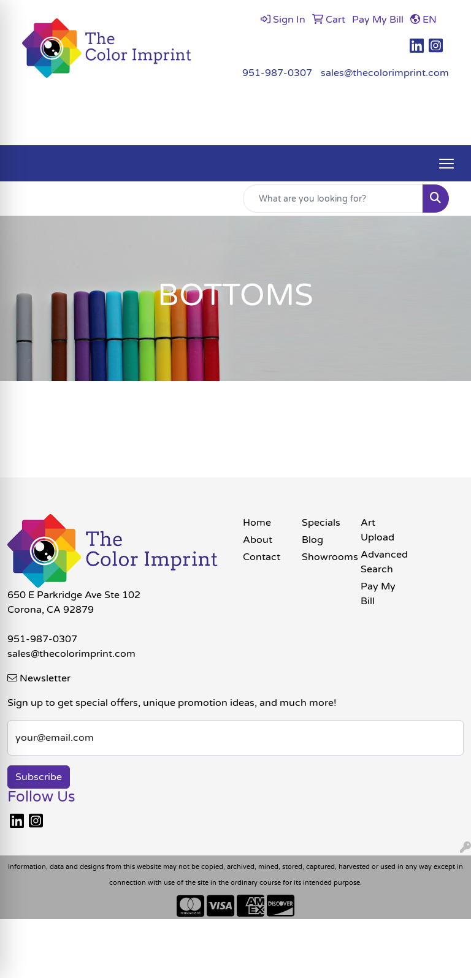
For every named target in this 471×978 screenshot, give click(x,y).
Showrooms (324, 557)
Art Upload (377, 530)
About (257, 540)
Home (257, 523)
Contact (261, 557)
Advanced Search (383, 561)
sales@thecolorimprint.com (385, 73)
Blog (312, 540)
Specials (321, 523)
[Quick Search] (333, 198)
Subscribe (38, 777)
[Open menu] (446, 163)
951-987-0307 (277, 73)
